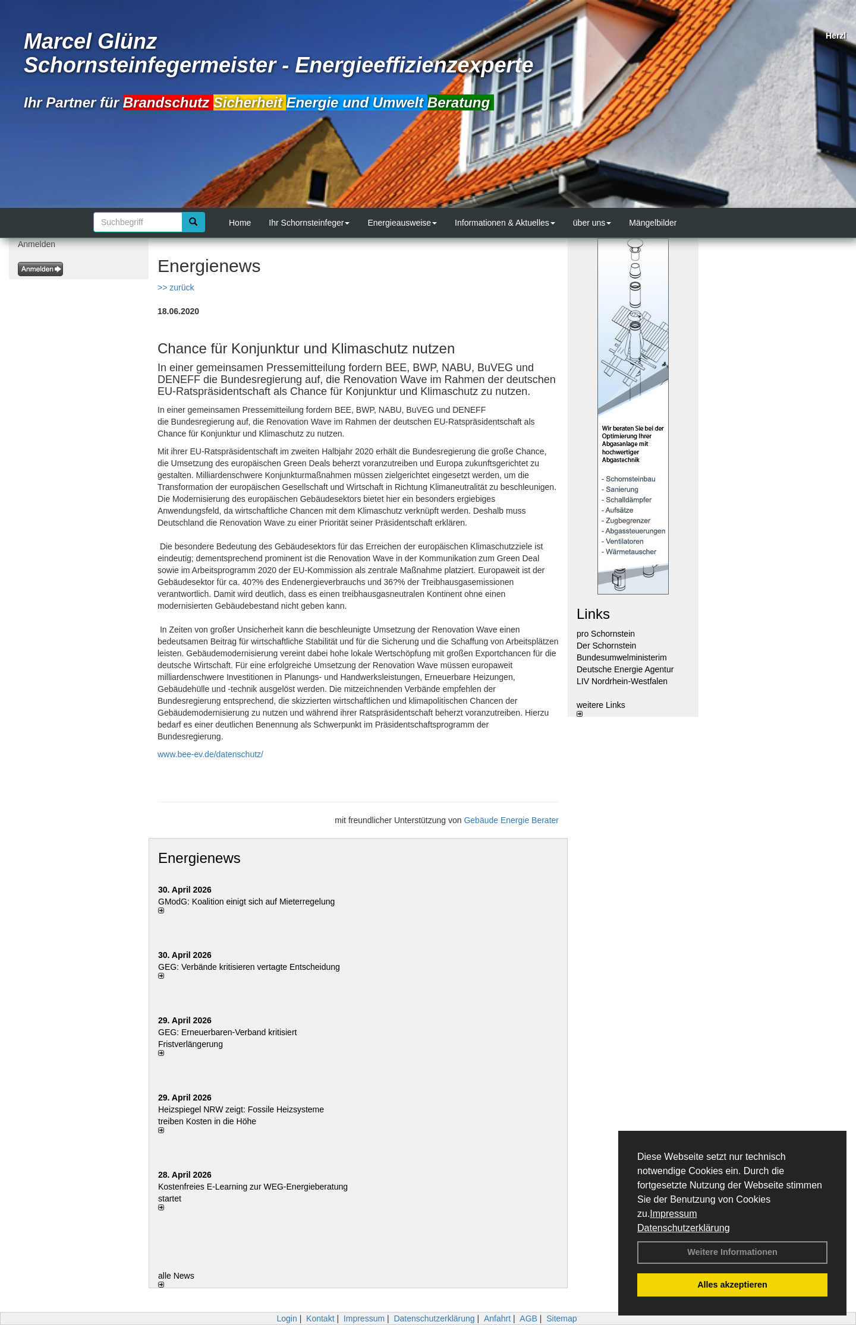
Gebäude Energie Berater (511, 820)
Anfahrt (497, 1318)
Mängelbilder (652, 222)
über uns (592, 222)
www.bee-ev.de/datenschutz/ (210, 754)
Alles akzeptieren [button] (732, 1284)
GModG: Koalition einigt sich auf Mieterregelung (246, 901)
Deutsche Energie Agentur (625, 669)
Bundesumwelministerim (622, 657)
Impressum (673, 1214)
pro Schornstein (606, 633)
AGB (528, 1318)
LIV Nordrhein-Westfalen (622, 681)
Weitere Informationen (732, 1252)
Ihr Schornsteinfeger (309, 222)
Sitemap (561, 1318)
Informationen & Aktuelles (505, 222)
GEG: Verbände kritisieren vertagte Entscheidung (249, 967)
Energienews (199, 858)
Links (593, 614)
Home (240, 222)
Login (286, 1318)
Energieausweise (402, 222)
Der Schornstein (606, 645)
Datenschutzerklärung (683, 1228)
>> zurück (176, 287)
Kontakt (320, 1318)
